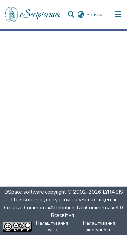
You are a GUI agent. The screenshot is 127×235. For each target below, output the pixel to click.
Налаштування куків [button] (52, 226)
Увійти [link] (94, 14)
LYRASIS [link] (113, 192)
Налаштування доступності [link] (99, 226)
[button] (33, 15)
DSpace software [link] (24, 192)
